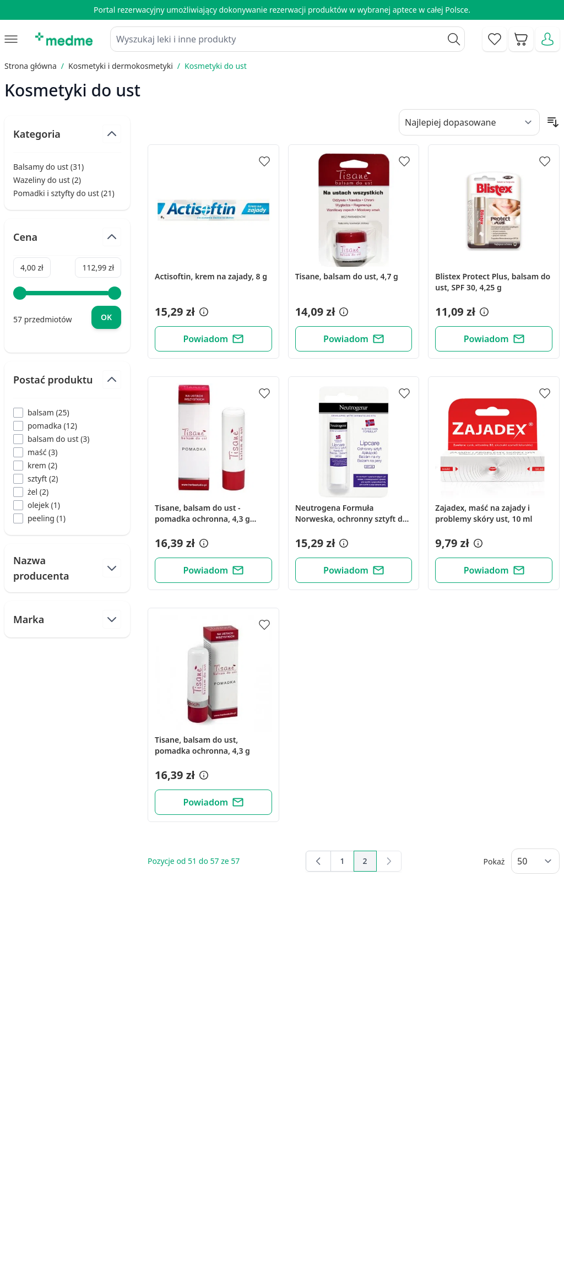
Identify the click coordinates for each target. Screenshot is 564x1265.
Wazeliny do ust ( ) (47, 180)
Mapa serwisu (333, 1193)
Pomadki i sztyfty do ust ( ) (64, 193)
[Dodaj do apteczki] (264, 161)
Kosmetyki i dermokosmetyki (120, 66)
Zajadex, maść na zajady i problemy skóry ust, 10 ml (483, 513)
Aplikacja (323, 1243)
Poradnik (323, 1168)
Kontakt (201, 1168)
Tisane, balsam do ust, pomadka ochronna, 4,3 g (202, 745)
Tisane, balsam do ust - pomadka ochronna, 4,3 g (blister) (202, 513)
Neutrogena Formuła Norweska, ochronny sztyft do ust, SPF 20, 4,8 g (351, 513)
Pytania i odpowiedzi (347, 1218)
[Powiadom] (213, 339)
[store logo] (64, 39)
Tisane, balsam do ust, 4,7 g (346, 276)
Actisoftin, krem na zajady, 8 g (211, 276)
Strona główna (30, 66)
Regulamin (207, 1193)
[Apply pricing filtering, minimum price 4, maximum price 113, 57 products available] (106, 317)
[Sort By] (469, 122)
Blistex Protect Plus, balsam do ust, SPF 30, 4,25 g (492, 282)
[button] (202, 311)
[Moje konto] (547, 39)
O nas (197, 1218)
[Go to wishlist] (494, 39)
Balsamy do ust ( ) (48, 166)
